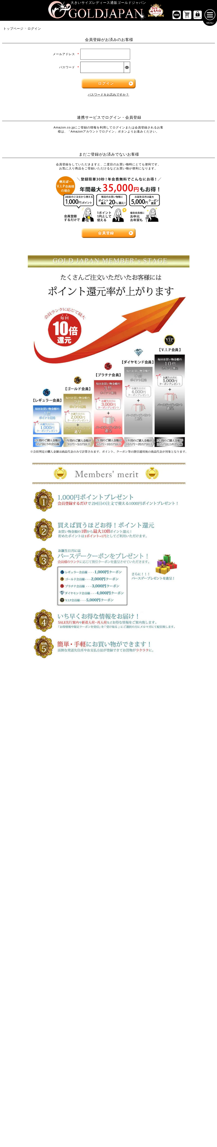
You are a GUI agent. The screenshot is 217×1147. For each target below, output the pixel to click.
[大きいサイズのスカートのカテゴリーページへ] (36, 815)
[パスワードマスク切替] (127, 69)
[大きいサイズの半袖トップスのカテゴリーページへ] (36, 746)
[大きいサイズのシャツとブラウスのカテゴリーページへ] (36, 773)
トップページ (13, 30)
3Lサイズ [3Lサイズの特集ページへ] (54, 699)
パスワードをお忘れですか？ (108, 96)
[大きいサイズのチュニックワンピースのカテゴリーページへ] (108, 773)
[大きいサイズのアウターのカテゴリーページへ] (108, 815)
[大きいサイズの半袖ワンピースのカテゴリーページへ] (108, 759)
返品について (116, 1103)
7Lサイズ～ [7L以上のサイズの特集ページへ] (199, 699)
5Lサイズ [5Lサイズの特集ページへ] (126, 699)
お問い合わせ (137, 1103)
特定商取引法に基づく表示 (87, 1103)
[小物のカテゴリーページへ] (181, 882)
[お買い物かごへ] (187, 16)
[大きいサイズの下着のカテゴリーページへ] (181, 909)
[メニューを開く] (210, 16)
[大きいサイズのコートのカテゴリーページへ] (108, 869)
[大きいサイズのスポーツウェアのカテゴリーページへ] (181, 843)
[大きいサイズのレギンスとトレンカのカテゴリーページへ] (181, 786)
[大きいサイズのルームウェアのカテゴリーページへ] (181, 869)
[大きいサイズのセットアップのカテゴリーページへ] (181, 856)
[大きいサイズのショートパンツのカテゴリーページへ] (181, 746)
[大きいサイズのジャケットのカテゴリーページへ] (108, 843)
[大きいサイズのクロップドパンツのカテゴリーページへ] (181, 759)
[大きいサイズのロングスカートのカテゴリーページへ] (36, 843)
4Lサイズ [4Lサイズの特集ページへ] (90, 699)
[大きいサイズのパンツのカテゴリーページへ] (181, 732)
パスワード (69, 69)
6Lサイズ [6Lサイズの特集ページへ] (163, 699)
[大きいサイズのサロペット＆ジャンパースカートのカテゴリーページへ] (108, 786)
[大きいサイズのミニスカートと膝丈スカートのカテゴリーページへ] (36, 830)
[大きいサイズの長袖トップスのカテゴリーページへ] (36, 759)
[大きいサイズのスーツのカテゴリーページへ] (181, 830)
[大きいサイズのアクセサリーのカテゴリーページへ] (181, 922)
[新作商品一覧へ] (176, 16)
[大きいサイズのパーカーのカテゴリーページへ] (108, 856)
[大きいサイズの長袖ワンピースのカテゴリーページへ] (108, 746)
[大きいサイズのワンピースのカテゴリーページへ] (108, 732)
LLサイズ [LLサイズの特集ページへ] (18, 699)
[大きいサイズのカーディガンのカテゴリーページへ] (108, 830)
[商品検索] (205, 966)
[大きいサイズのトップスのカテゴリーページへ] (36, 732)
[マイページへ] (197, 16)
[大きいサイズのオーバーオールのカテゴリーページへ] (108, 799)
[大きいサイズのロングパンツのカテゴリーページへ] (181, 773)
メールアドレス (66, 56)
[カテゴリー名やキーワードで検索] (158, 966)
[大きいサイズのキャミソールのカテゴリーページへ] (36, 786)
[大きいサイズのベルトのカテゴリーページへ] (181, 896)
